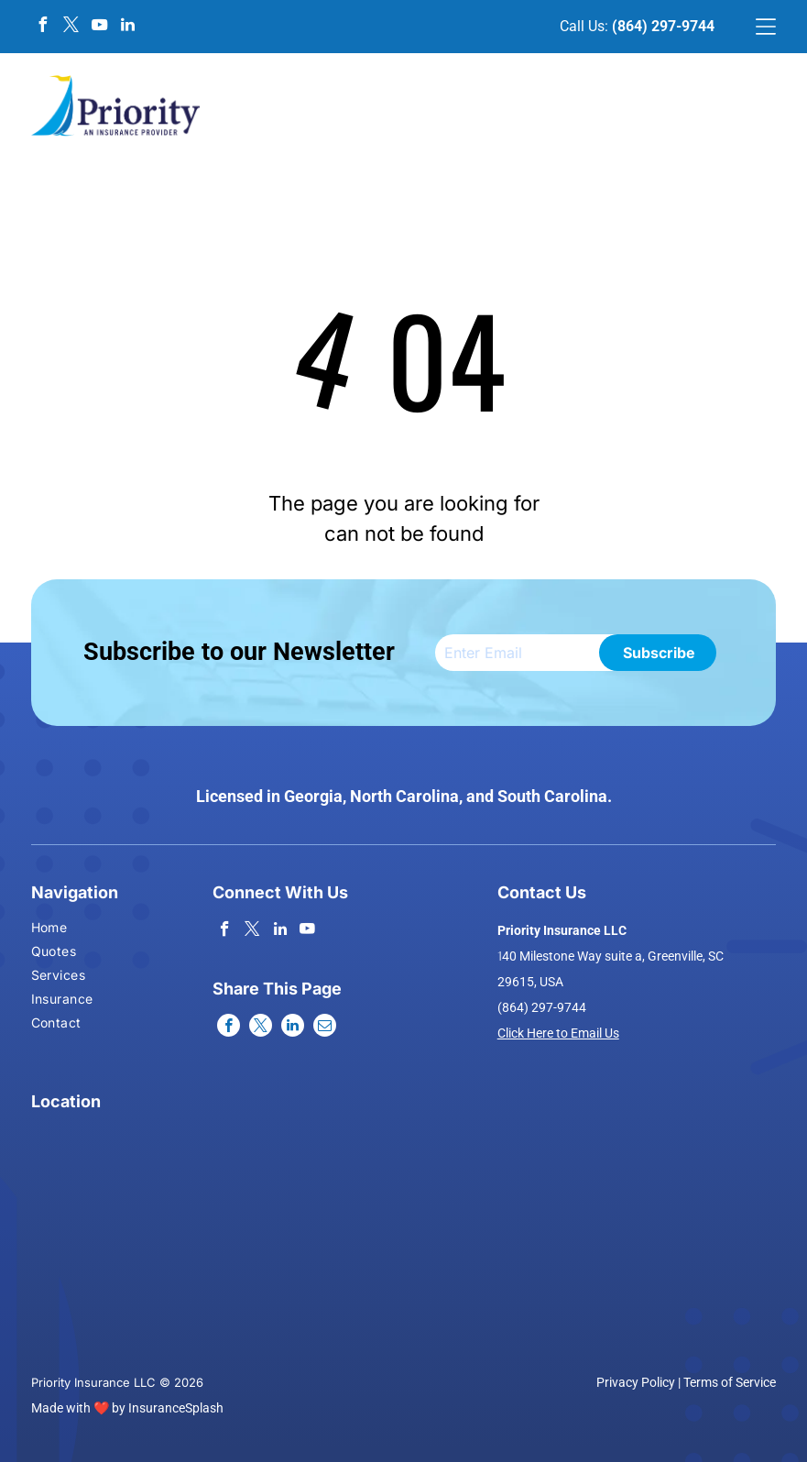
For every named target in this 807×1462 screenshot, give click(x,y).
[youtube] (100, 27)
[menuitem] (62, 929)
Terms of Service (729, 1382)
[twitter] (71, 27)
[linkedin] (128, 27)
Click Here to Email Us (558, 1033)
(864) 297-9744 (663, 26)
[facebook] (43, 27)
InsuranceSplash (176, 1408)
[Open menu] (766, 26)
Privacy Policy (635, 1382)
